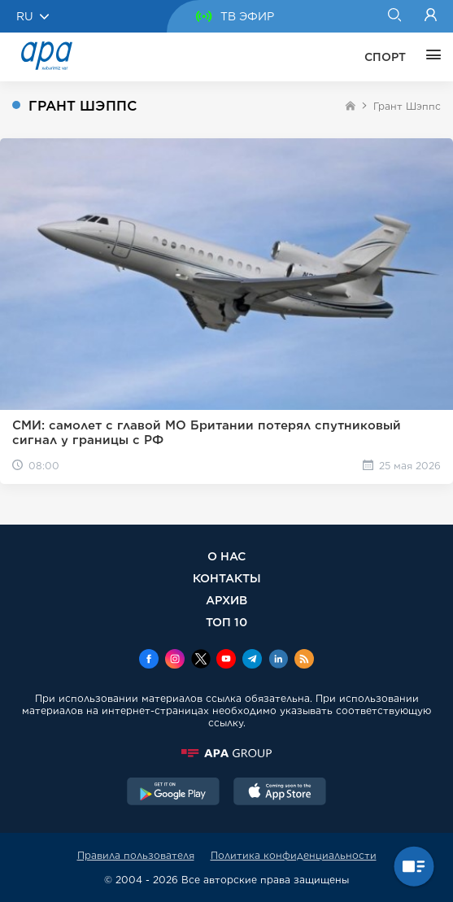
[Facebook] (149, 660)
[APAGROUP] (226, 753)
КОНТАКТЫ (227, 578)
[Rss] (304, 660)
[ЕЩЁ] (429, 57)
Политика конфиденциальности (294, 855)
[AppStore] (279, 793)
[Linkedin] (278, 660)
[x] (201, 660)
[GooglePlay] (173, 793)
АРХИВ (226, 600)
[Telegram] (252, 660)
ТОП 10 (226, 622)
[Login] (431, 16)
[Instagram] (175, 660)
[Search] (394, 16)
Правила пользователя (135, 855)
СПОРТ (385, 56)
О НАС (226, 556)
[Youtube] (226, 660)
